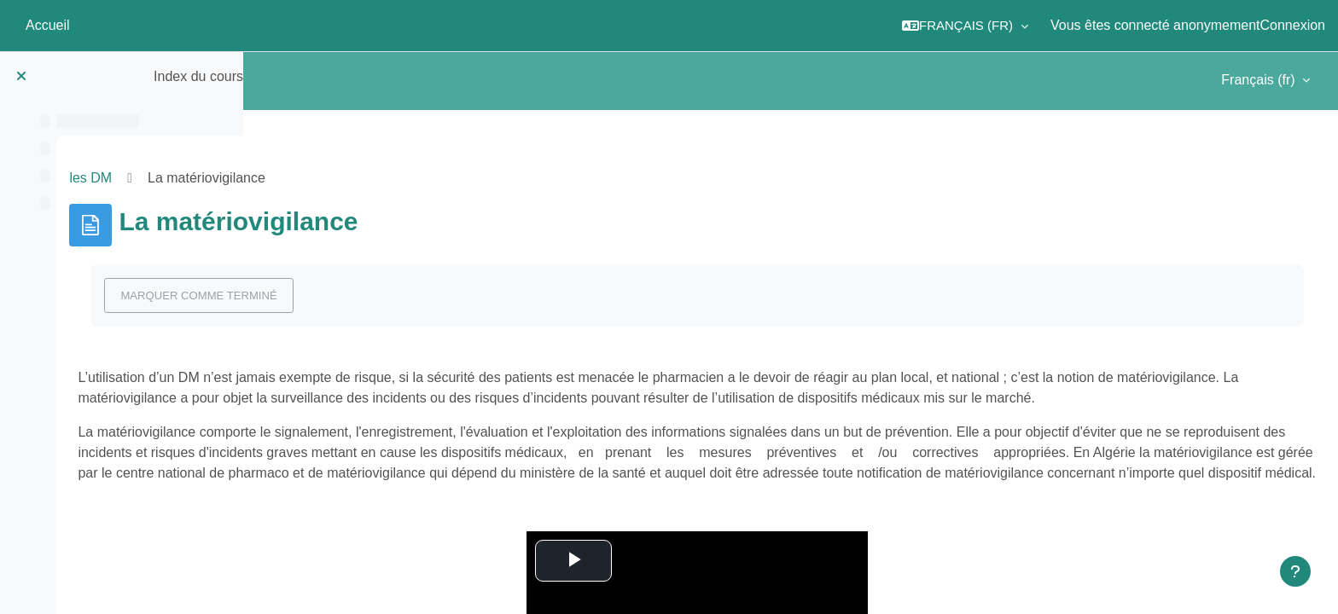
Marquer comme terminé (399, 295)
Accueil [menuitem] (48, 25)
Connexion (1293, 25)
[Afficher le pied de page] (1295, 571)
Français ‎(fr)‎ (1260, 79)
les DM (291, 178)
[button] (965, 25)
